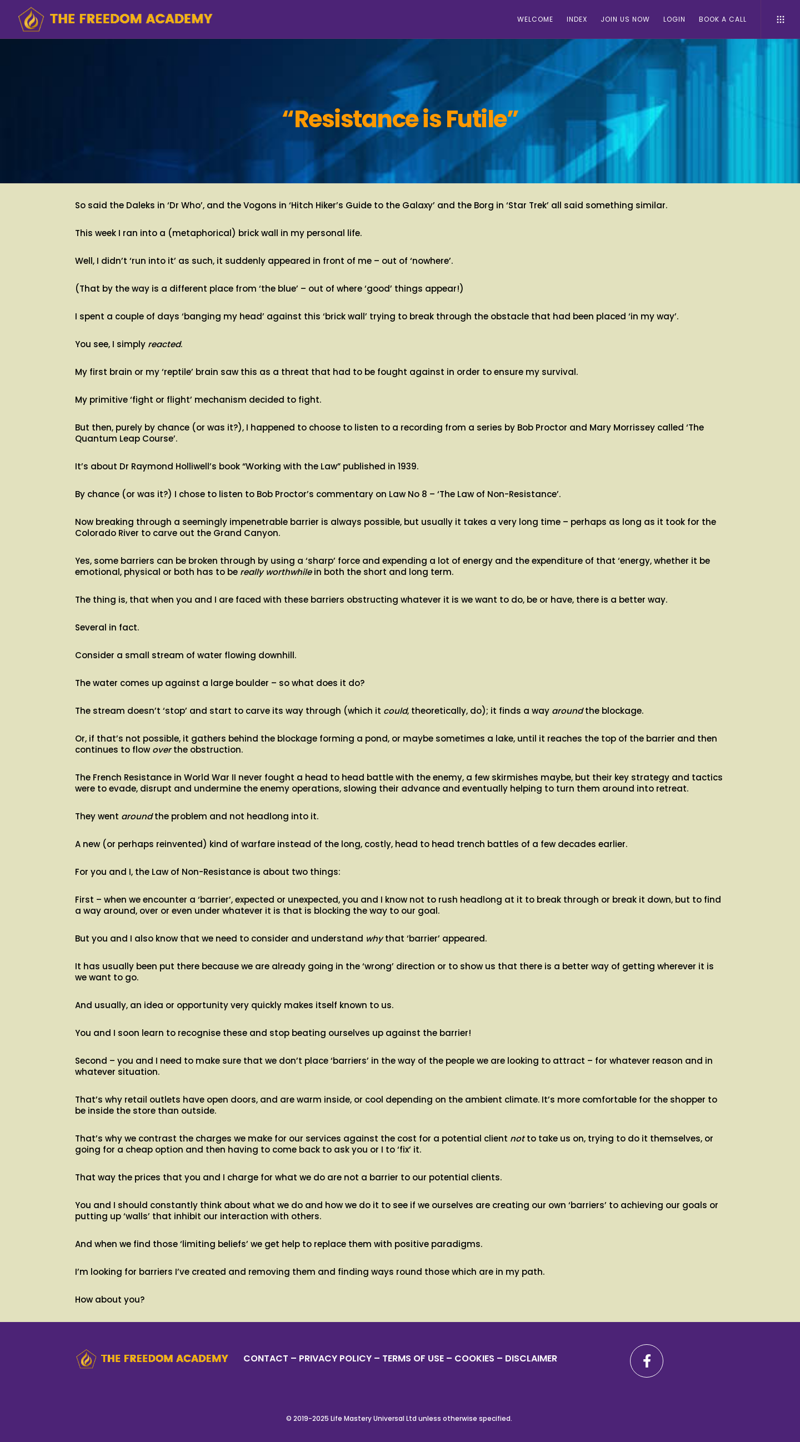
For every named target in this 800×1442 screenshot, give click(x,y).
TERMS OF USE (413, 1358)
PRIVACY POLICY (336, 1358)
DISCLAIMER (531, 1358)
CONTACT (265, 1358)
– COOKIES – (474, 1358)
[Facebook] (646, 1361)
